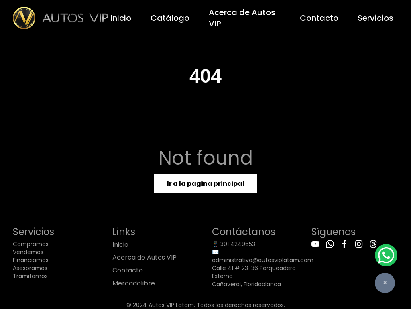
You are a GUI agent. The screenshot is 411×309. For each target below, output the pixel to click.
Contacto (319, 18)
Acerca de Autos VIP (242, 18)
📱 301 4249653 (233, 244)
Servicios (375, 18)
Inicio (120, 18)
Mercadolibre (133, 283)
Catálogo (170, 18)
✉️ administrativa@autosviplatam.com (262, 256)
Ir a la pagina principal (205, 183)
